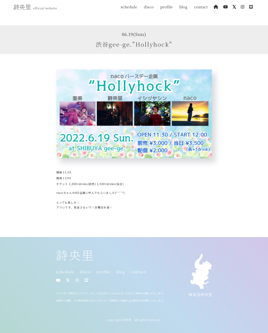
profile (166, 6)
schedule (129, 6)
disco (149, 6)
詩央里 (36, 7)
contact (201, 6)
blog (183, 6)
